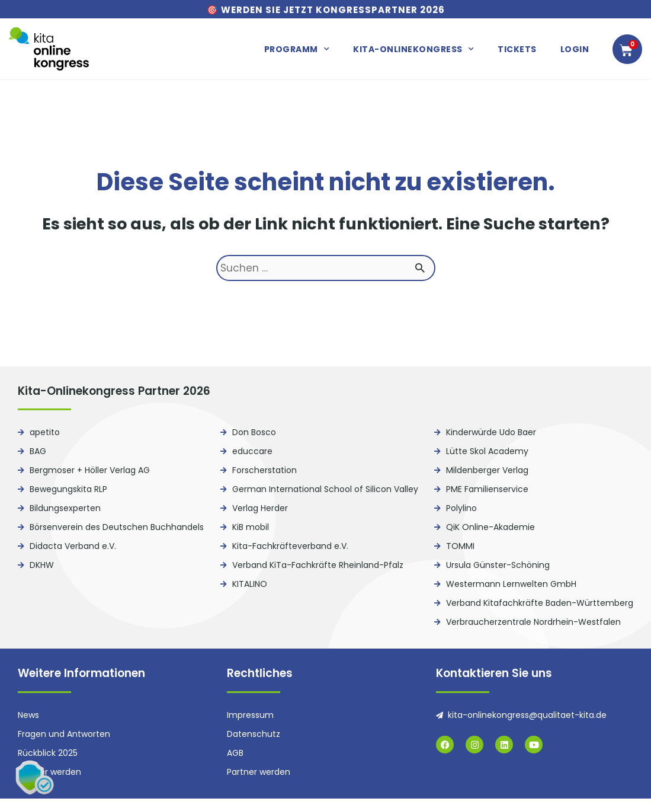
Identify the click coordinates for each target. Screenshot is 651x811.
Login (574, 49)
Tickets (517, 49)
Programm (297, 49)
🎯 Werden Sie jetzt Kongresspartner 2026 (326, 10)
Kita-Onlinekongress (413, 49)
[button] (35, 775)
